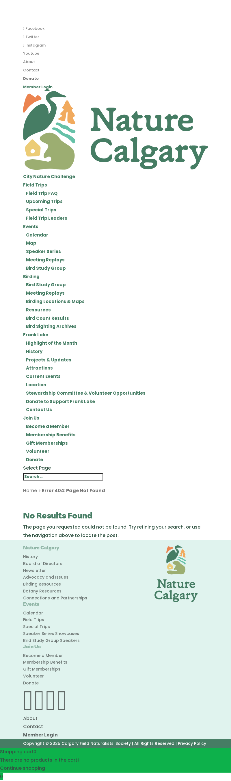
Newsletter (34, 570)
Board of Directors (42, 563)
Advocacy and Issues (45, 577)
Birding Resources (42, 584)
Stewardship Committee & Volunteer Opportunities (86, 393)
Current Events (43, 376)
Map (31, 243)
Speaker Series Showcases (51, 633)
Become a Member (48, 426)
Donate (31, 78)
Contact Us (39, 410)
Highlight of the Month (51, 343)
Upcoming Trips (44, 201)
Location (36, 385)
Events (30, 227)
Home (30, 490)
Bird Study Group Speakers (51, 640)
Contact (31, 70)
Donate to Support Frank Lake (60, 401)
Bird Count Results (47, 318)
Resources (38, 310)
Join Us (31, 418)
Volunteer (37, 451)
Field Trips (35, 185)
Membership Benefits (51, 435)
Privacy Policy (192, 743)
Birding (31, 277)
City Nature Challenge (49, 176)
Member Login (38, 87)
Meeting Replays (45, 260)
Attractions (39, 368)
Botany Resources (42, 591)
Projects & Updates (48, 360)
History (34, 351)
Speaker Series (43, 251)
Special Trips (41, 210)
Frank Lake (35, 335)
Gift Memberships (47, 443)
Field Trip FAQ (41, 193)
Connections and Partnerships (55, 598)
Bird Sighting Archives (51, 326)
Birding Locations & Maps (55, 301)
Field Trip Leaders (46, 218)
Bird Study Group (46, 268)
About (29, 61)
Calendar (37, 235)
